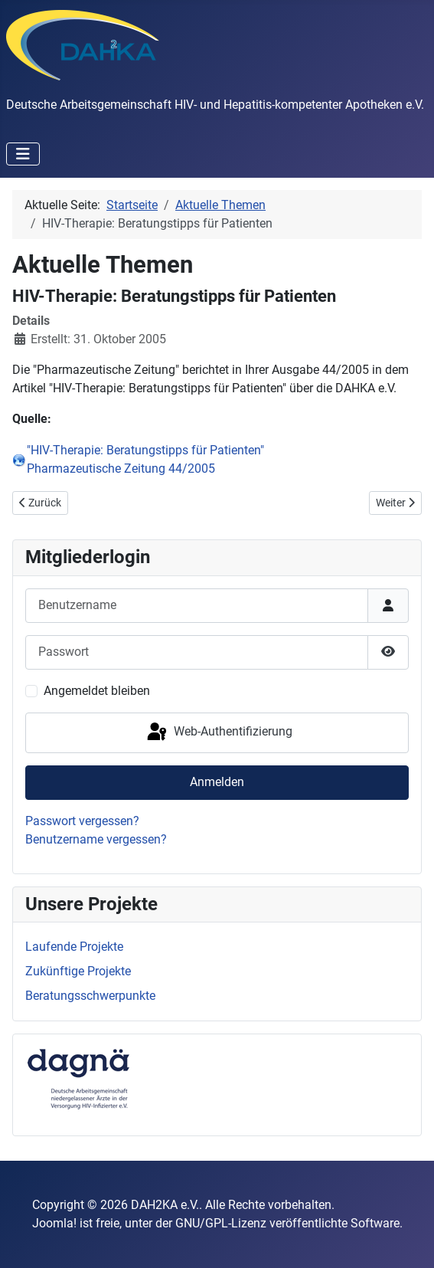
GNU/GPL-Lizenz (220, 1223)
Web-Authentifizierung (218, 732)
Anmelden (217, 782)
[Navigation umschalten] (23, 154)
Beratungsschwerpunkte (90, 995)
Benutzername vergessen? (96, 839)
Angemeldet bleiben (97, 690)
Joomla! (54, 1223)
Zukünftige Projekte (78, 971)
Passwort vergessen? (82, 821)
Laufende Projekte (74, 946)
